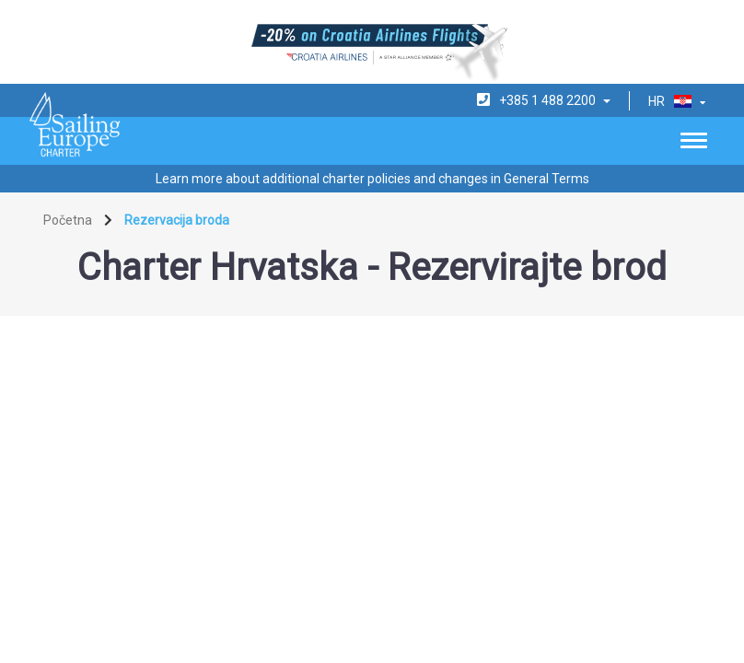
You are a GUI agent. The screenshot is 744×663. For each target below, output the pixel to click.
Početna (67, 220)
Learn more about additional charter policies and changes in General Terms (372, 178)
